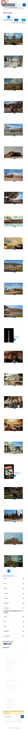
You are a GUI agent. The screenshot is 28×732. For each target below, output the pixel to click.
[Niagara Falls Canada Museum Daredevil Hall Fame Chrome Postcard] (13, 466)
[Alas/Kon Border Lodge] (13, 216)
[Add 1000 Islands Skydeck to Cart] (14, 339)
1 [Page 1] (8, 17)
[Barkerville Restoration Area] (13, 443)
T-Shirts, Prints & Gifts (11, 687)
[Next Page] (19, 17)
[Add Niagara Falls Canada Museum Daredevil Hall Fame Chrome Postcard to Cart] (14, 476)
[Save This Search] (16, 20)
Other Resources (10, 706)
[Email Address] (12, 716)
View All (6, 612)
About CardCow (10, 659)
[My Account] (16, 4)
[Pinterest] (16, 727)
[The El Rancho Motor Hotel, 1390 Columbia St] (13, 307)
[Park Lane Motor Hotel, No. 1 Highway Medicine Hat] (13, 284)
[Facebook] (8, 727)
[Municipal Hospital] (13, 534)
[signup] (22, 716)
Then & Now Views (11, 704)
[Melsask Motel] (13, 193)
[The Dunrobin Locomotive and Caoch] (13, 148)
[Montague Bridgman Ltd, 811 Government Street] (13, 421)
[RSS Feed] (19, 727)
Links (5, 677)
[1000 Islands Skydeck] (13, 330)
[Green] (7, 643)
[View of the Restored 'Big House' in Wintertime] (13, 57)
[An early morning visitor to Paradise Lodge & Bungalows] (13, 489)
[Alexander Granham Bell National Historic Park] (13, 398)
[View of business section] (13, 80)
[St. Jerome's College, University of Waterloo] (13, 34)
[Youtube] (13, 727)
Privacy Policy (9, 666)
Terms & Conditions (11, 664)
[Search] (24, 4)
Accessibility (9, 699)
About (6, 655)
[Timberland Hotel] (13, 171)
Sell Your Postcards (11, 680)
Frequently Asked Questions (13, 661)
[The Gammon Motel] (13, 103)
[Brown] (9, 643)
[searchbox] (19, 4)
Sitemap (8, 671)
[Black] (5, 643)
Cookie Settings (10, 669)
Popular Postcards (10, 685)
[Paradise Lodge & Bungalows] (13, 511)
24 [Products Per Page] (20, 20)
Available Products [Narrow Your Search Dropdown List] (8, 4)
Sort (23, 20)
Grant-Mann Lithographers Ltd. (11, 610)
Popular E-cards (10, 690)
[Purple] (10, 643)
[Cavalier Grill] (13, 352)
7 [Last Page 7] (16, 17)
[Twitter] (10, 727)
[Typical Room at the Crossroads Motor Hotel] (13, 557)
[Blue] (4, 643)
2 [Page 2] (11, 17)
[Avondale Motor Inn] (13, 125)
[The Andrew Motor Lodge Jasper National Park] (13, 239)
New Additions (9, 682)
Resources (7, 696)
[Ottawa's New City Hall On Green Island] (13, 375)
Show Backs (6, 647)
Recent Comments (10, 701)
